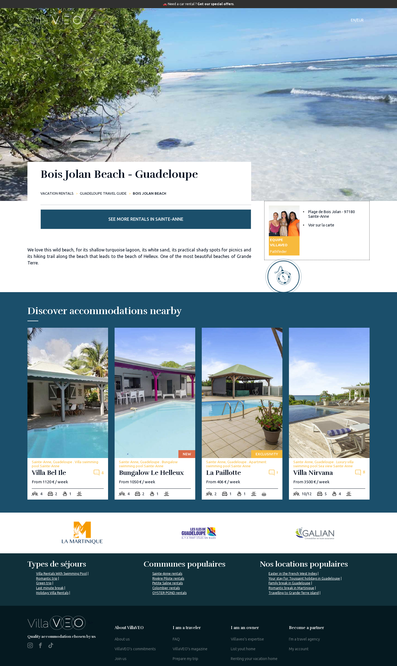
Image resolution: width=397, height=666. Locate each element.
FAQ (176, 627)
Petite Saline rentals (167, 571)
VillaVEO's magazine (190, 637)
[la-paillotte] (242, 402)
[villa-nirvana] (329, 402)
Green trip (44, 571)
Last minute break (50, 576)
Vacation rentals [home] (57, 193)
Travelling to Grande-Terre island (294, 580)
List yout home (243, 637)
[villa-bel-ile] (67, 402)
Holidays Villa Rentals (52, 580)
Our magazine (263, 20)
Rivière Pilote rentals (168, 566)
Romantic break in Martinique (291, 576)
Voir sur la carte (321, 232)
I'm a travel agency (304, 627)
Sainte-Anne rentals (167, 561)
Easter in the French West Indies (293, 561)
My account (298, 637)
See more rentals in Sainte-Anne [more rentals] (316, 191)
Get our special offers (215, 4)
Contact (292, 20)
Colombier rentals (166, 576)
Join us (121, 647)
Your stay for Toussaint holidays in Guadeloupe (304, 566)
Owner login (241, 656)
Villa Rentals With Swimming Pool (61, 561)
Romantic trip (46, 566)
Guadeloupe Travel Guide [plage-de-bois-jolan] (103, 193)
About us (122, 627)
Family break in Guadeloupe (289, 571)
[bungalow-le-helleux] (155, 402)
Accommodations (153, 20)
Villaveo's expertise (247, 627)
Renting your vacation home (254, 647)
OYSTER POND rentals (169, 580)
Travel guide (228, 20)
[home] (55, 20)
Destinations (193, 20)
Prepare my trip (185, 647)
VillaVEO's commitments (135, 637)
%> (60, 610)
